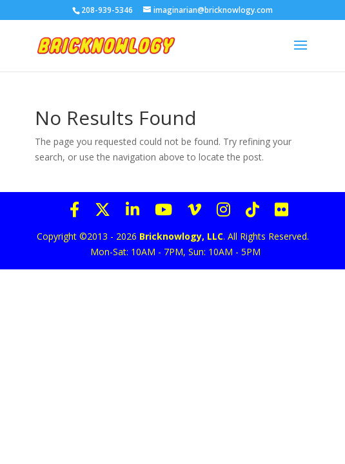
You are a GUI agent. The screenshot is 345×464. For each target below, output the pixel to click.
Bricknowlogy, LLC (181, 236)
